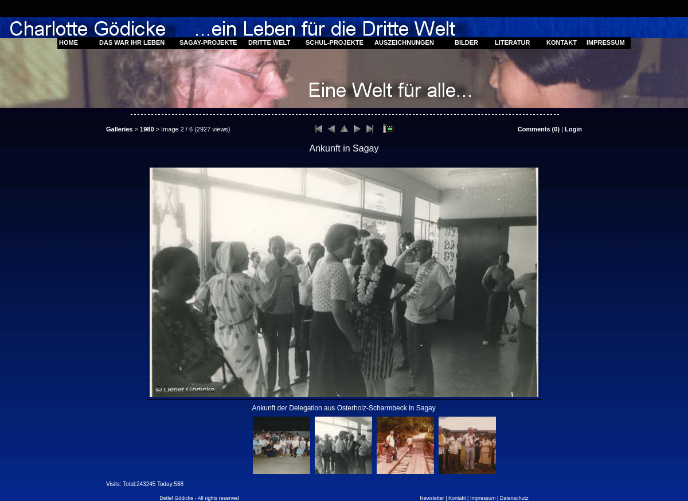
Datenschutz (514, 498)
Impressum (483, 498)
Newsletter (432, 498)
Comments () (539, 129)
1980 (147, 129)
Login (573, 129)
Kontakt (457, 498)
